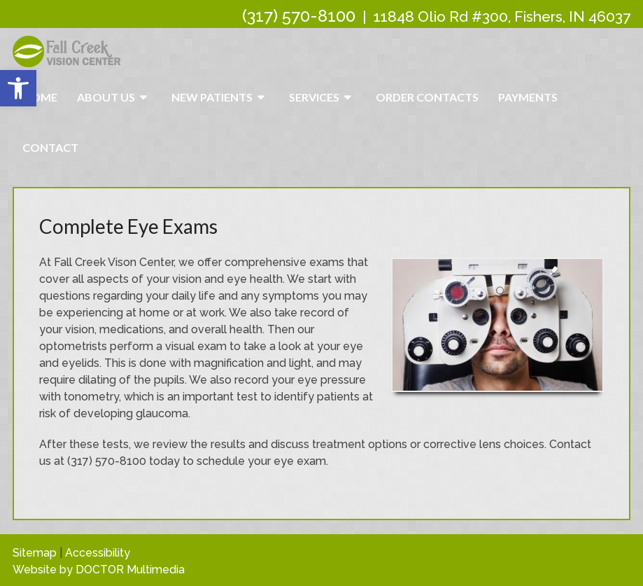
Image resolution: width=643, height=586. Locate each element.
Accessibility (97, 552)
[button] (18, 88)
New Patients (212, 97)
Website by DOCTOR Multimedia (99, 569)
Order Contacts (427, 97)
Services (314, 97)
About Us (106, 97)
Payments (528, 97)
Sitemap (35, 552)
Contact (50, 147)
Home (39, 97)
